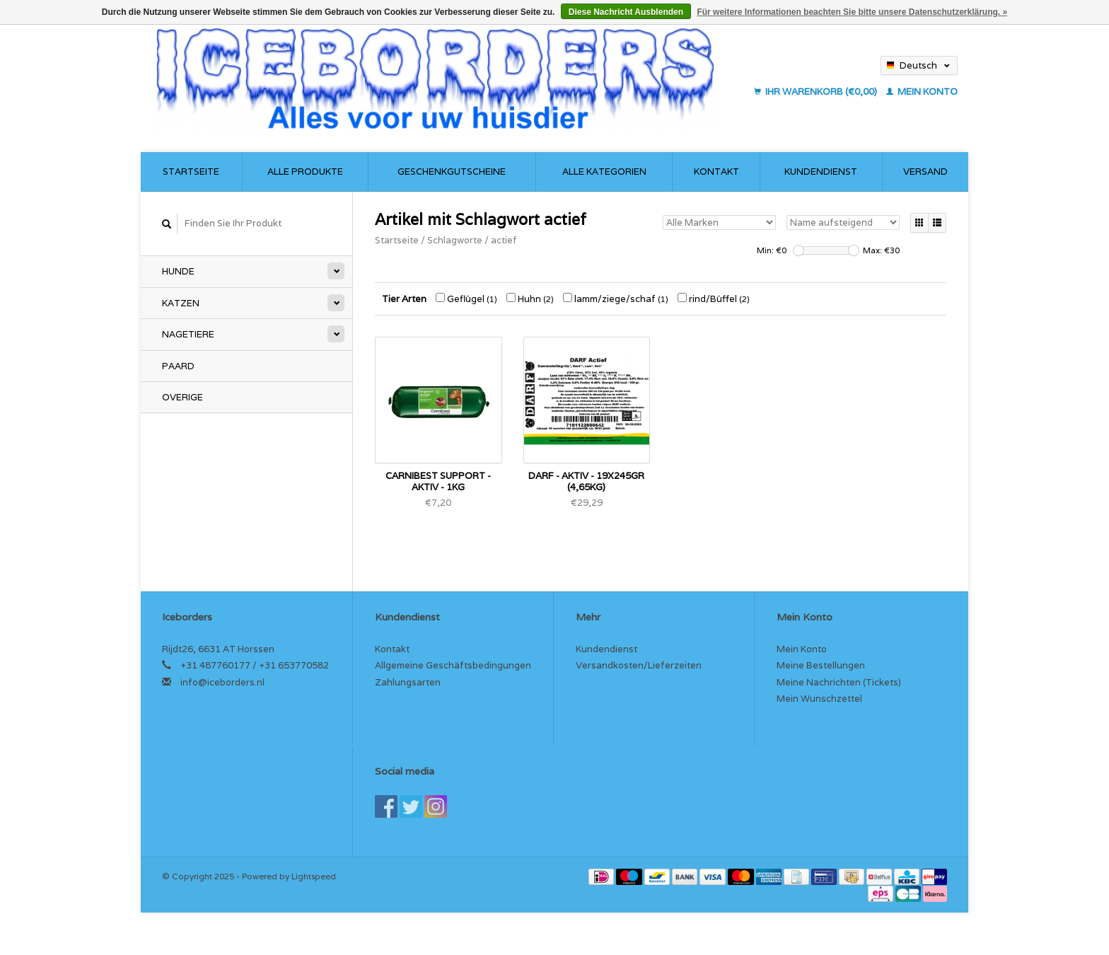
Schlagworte (454, 240)
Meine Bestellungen (821, 665)
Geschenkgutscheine (451, 172)
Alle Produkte (305, 172)
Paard (178, 366)
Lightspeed (313, 876)
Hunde (178, 271)
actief (504, 240)
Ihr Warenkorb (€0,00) (816, 92)
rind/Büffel (714, 299)
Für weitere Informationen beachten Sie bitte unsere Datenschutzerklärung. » (852, 12)
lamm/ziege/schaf (615, 299)
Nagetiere (188, 334)
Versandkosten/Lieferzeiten (639, 665)
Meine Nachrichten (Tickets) (839, 682)
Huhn (530, 299)
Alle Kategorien (604, 172)
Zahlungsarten (408, 682)
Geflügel (466, 299)
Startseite (191, 172)
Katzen (180, 303)
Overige (182, 397)
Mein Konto (922, 92)
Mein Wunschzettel (819, 699)
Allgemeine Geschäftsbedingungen (453, 665)
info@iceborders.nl (222, 682)
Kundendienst (820, 172)
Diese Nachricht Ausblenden (626, 12)
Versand (925, 172)
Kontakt (716, 172)
